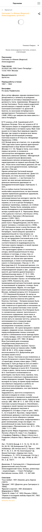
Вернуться (7, 10)
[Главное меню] (38, 3)
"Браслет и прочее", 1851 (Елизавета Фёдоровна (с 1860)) (17, 490)
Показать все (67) (8, 500)
